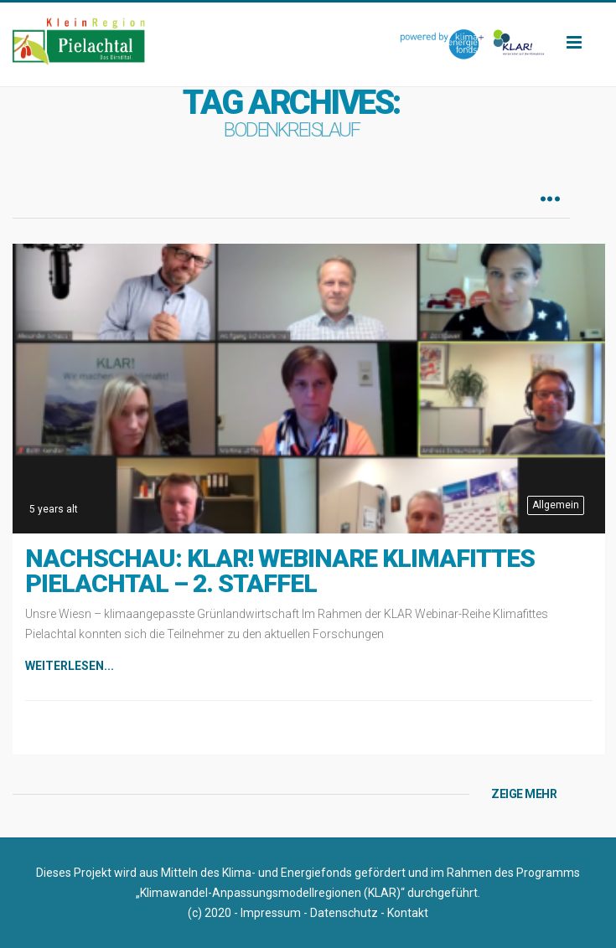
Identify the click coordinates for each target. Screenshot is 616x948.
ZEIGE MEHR (523, 794)
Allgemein (555, 505)
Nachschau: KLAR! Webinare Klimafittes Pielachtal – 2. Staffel (280, 571)
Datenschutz (344, 913)
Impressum (271, 913)
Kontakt (407, 913)
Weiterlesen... (69, 665)
